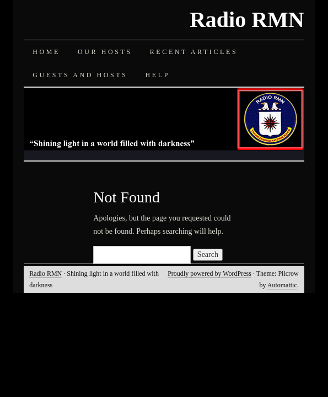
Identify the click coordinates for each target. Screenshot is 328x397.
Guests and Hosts (80, 75)
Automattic (282, 285)
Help (158, 75)
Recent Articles (194, 52)
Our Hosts (105, 52)
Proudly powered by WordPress (209, 273)
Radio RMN (247, 19)
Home (46, 52)
